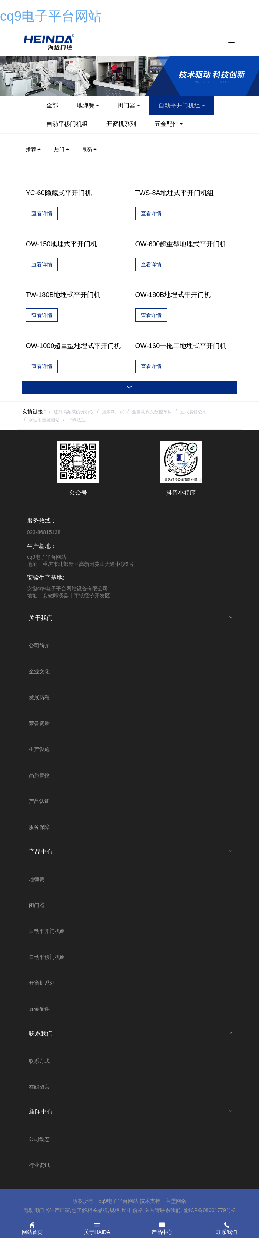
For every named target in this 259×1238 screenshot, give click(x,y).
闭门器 (126, 105)
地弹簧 (85, 105)
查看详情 (41, 213)
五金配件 (166, 124)
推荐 (33, 149)
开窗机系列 (121, 124)
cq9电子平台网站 (51, 16)
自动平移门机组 (67, 124)
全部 (52, 105)
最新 (89, 149)
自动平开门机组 (179, 105)
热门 (62, 149)
